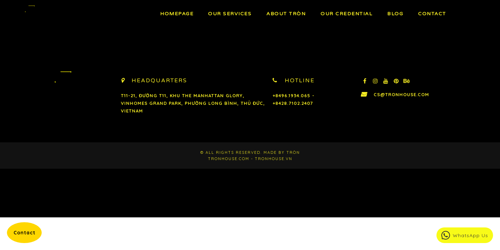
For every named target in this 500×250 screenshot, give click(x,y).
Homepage (176, 14)
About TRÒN (286, 14)
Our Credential (346, 14)
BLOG (395, 14)
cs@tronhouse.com (401, 94)
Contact (432, 14)
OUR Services (229, 14)
